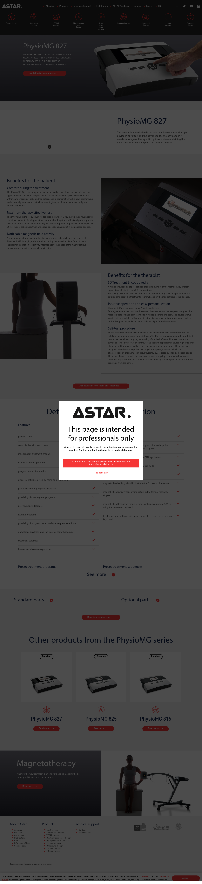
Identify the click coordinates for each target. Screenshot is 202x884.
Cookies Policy (145, 877)
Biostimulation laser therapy (58, 838)
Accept (185, 878)
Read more (44, 729)
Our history (19, 835)
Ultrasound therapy (54, 846)
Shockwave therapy (55, 833)
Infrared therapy (53, 851)
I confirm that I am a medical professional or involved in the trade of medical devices (101, 349)
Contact (17, 841)
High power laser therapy (57, 841)
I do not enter (101, 359)
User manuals (85, 833)
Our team (18, 833)
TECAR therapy (53, 835)
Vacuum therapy (53, 849)
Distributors (19, 838)
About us (18, 830)
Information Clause (22, 843)
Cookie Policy (20, 846)
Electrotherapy (52, 830)
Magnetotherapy (53, 843)
